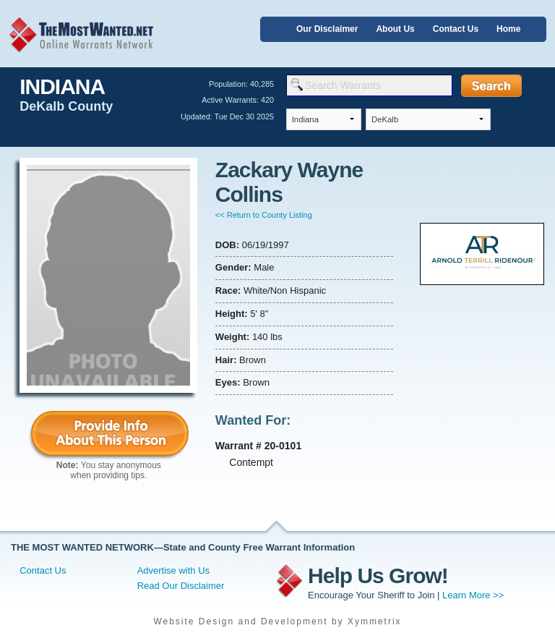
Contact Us (455, 29)
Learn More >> (473, 595)
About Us (395, 29)
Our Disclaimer (327, 29)
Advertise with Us (173, 570)
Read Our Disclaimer (181, 585)
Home (508, 29)
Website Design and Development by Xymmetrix (277, 621)
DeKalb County (66, 106)
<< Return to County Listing (263, 215)
